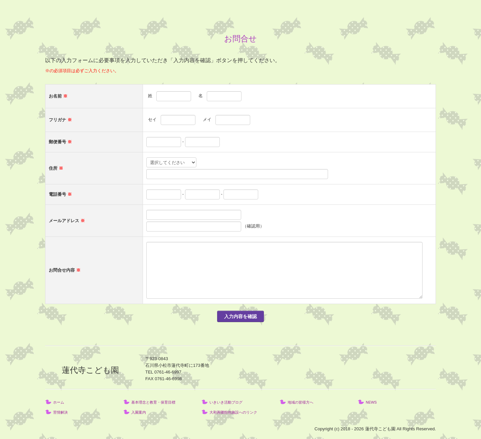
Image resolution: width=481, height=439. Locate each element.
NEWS (371, 402)
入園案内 (138, 412)
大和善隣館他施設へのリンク (233, 412)
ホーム (58, 402)
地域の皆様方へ (300, 402)
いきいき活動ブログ (226, 402)
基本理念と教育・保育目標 (153, 402)
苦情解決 (60, 412)
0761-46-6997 (167, 372)
